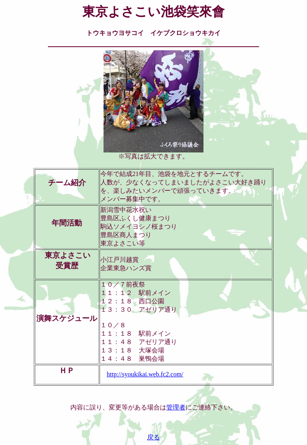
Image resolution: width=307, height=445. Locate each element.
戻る (153, 437)
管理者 (175, 407)
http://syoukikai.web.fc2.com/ (145, 374)
